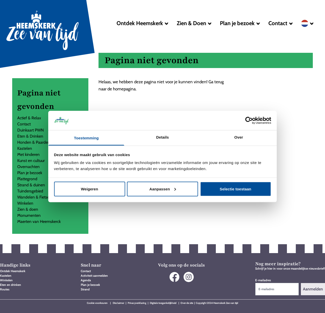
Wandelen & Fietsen (34, 197)
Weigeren (89, 189)
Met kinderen (28, 154)
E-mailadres (263, 280)
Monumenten (29, 215)
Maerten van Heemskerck (39, 221)
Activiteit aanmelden (94, 275)
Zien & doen (27, 209)
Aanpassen (162, 189)
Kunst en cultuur (31, 160)
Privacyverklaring (137, 303)
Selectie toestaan (235, 189)
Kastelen (24, 148)
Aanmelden (313, 289)
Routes (4, 289)
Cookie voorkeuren (97, 303)
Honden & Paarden (33, 142)
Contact (24, 124)
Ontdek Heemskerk (12, 271)
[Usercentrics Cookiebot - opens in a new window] (249, 120)
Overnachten (28, 166)
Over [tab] (238, 137)
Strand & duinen (31, 185)
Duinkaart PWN (30, 130)
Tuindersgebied (30, 191)
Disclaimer (119, 303)
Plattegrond (27, 178)
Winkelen (25, 203)
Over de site (187, 303)
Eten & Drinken (30, 136)
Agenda (86, 280)
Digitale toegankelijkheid (163, 303)
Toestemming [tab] (86, 138)
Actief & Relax (29, 118)
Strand (85, 289)
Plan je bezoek (29, 172)
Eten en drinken (10, 285)
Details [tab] (162, 137)
